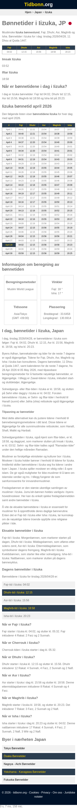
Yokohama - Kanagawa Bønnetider (25, 771)
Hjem (28, 12)
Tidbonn (34, 4)
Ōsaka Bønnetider (15, 756)
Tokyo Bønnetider (14, 748)
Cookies (34, 792)
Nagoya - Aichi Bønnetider (19, 764)
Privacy (45, 792)
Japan (38, 12)
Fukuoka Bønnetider (16, 779)
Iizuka (48, 12)
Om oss (57, 792)
